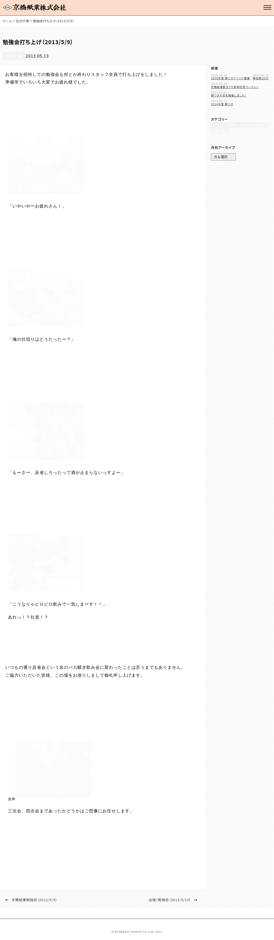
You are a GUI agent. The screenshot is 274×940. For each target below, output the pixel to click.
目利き (232, 125)
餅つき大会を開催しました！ (228, 93)
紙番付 (262, 125)
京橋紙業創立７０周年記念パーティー (235, 85)
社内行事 (11, 55)
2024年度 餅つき (222, 102)
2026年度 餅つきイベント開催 (230, 76)
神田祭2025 (260, 76)
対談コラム (219, 133)
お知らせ (218, 125)
